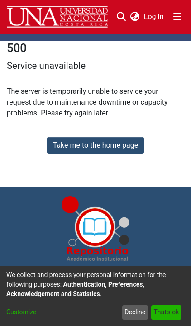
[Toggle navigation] (177, 16)
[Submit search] (121, 16)
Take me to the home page (95, 145)
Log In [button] (154, 16)
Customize (21, 312)
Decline (134, 312)
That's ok (166, 312)
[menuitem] (134, 16)
